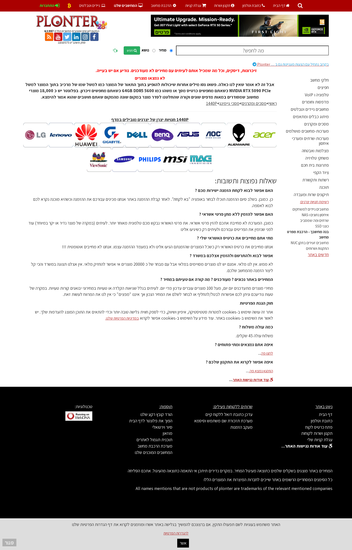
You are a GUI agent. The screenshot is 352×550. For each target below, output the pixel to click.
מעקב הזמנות (241, 427)
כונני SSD (322, 226)
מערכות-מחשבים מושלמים (307, 131)
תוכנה (324, 187)
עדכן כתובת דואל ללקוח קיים (229, 414)
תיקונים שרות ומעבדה (311, 194)
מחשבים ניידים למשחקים (311, 209)
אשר (183, 543)
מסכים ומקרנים (316, 124)
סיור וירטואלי (162, 427)
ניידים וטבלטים (92, 5)
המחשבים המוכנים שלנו (153, 452)
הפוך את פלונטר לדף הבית (150, 421)
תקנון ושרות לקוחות (316, 433)
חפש (132, 50)
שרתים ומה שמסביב (314, 220)
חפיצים (323, 87)
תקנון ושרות (224, 5)
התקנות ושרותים (317, 248)
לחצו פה (267, 353)
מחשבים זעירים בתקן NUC (310, 242)
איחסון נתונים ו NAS (315, 214)
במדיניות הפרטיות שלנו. (122, 318)
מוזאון (167, 433)
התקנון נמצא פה (261, 371)
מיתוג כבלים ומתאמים (311, 116)
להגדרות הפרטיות (176, 533)
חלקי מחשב (319, 80)
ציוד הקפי (321, 172)
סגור (9, 542)
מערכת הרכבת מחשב (155, 446)
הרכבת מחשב (164, 5)
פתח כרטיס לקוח (318, 427)
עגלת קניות (195, 5)
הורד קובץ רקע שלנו (156, 414)
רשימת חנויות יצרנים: (314, 201)
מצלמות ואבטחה (315, 150)
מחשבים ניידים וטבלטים (310, 109)
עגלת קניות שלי (319, 439)
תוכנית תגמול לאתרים (154, 439)
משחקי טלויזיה (317, 158)
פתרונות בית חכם (315, 165)
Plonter (291, 64)
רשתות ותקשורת (315, 180)
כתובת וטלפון (253, 5)
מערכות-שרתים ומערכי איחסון (310, 141)
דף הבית (281, 5)
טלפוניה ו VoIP (317, 95)
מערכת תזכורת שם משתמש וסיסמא (223, 421)
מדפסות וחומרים (315, 102)
